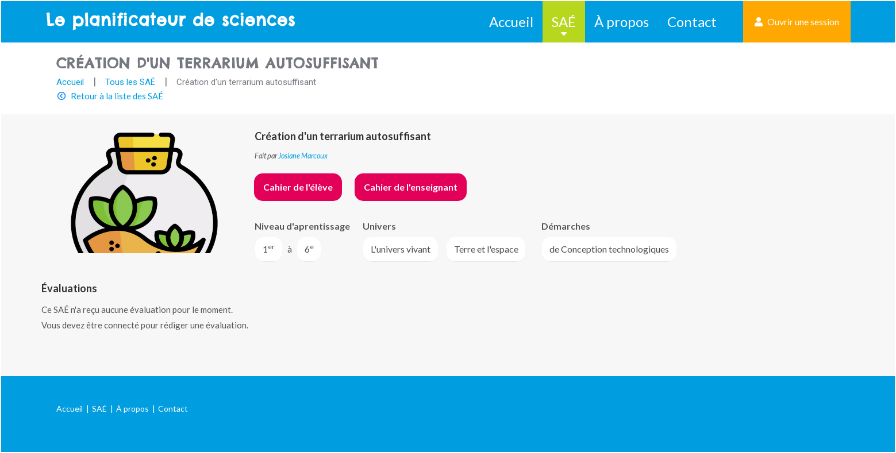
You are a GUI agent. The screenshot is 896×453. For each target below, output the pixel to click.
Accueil (511, 21)
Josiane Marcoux (303, 155)
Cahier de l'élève (298, 186)
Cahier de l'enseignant (410, 186)
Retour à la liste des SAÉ (117, 96)
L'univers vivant (400, 248)
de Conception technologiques (609, 248)
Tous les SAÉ (130, 82)
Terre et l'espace (486, 248)
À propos (621, 21)
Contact (692, 21)
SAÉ (564, 21)
